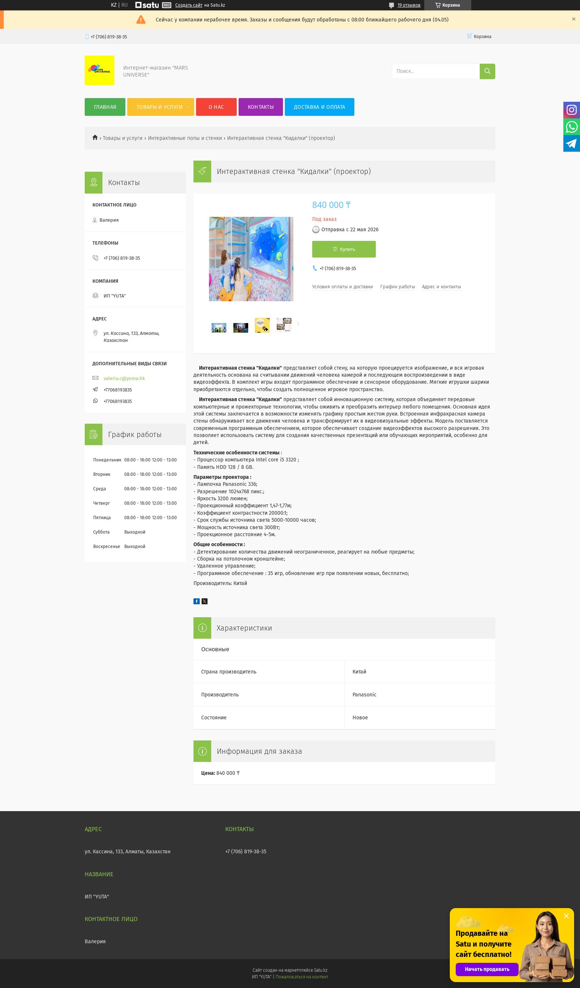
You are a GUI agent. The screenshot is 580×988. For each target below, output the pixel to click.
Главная (105, 107)
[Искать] (487, 71)
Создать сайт (188, 5)
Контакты (261, 107)
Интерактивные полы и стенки (185, 138)
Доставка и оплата (319, 107)
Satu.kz (320, 970)
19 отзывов (409, 5)
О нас (216, 107)
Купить (347, 249)
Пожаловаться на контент (302, 976)
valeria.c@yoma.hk (124, 378)
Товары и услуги (159, 107)
